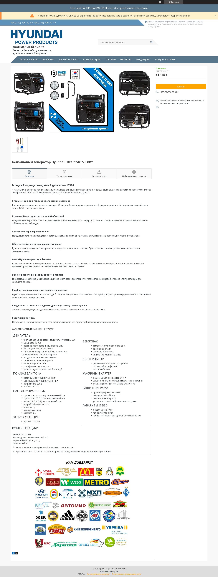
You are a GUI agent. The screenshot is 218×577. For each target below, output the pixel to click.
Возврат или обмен (165, 59)
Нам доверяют (143, 59)
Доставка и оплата (69, 59)
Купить (181, 86)
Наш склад (125, 59)
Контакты (111, 59)
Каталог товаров (29, 59)
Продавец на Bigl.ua (109, 571)
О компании (48, 59)
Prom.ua (122, 568)
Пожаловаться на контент (98, 574)
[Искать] (151, 42)
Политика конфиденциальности (126, 574)
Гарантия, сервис (92, 59)
